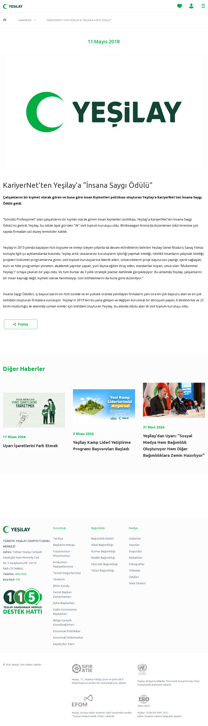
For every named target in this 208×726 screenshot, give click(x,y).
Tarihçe (58, 538)
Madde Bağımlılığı (103, 557)
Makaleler (135, 557)
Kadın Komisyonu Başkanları (64, 612)
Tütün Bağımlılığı (102, 570)
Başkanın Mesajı (64, 544)
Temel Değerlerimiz (67, 573)
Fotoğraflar (137, 564)
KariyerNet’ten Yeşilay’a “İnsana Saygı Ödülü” (79, 20)
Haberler (24, 20)
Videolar (134, 570)
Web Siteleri (137, 583)
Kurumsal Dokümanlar (68, 637)
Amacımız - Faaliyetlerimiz (63, 564)
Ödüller (134, 577)
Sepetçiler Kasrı (64, 644)
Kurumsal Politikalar (66, 631)
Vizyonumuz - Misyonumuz (62, 554)
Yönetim (59, 579)
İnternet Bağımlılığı (104, 564)
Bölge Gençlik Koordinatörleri (63, 622)
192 (18, 579)
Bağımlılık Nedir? (102, 538)
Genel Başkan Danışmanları (62, 594)
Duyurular (135, 551)
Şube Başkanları (64, 603)
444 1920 (21, 574)
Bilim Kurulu (61, 585)
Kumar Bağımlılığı (103, 551)
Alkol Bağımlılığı (102, 544)
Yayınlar (134, 544)
